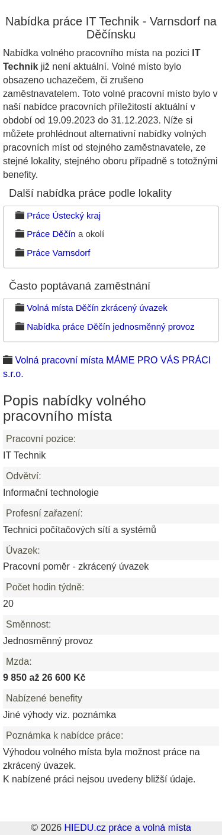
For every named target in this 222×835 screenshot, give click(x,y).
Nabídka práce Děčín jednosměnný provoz (111, 326)
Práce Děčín (51, 234)
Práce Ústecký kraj (64, 215)
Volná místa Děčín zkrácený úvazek (97, 308)
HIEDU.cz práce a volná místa (127, 828)
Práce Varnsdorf (58, 253)
